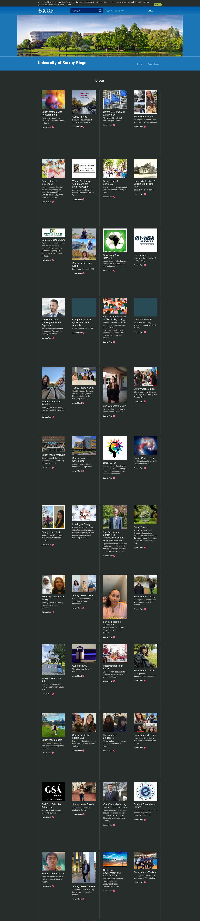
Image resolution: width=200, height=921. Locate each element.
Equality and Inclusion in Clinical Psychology (114, 318)
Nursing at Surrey (81, 524)
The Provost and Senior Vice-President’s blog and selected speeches (113, 536)
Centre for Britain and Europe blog (114, 113)
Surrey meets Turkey (144, 596)
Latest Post (46, 127)
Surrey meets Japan (144, 670)
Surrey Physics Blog (144, 458)
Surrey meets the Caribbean (112, 623)
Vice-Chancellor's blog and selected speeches (115, 805)
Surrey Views (140, 527)
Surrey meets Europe (145, 735)
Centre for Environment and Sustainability (112, 873)
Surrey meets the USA (114, 406)
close (157, 4)
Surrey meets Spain (52, 740)
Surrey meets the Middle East (81, 736)
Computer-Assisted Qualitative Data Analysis (82, 322)
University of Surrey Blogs (62, 62)
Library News (140, 255)
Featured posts (153, 64)
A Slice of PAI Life (143, 319)
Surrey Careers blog (144, 389)
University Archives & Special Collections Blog (145, 184)
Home (139, 64)
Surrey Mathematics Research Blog (52, 113)
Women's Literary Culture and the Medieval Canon (81, 184)
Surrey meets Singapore (110, 736)
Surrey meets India (51, 532)
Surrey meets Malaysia (53, 455)
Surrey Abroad (79, 117)
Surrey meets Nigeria (83, 387)
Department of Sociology (110, 182)
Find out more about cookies (59, 5)
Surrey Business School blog (80, 459)
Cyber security (79, 666)
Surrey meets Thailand (145, 872)
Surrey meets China (82, 595)
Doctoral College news (53, 240)
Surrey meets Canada (83, 886)
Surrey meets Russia (83, 804)
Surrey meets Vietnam (53, 873)
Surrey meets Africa (144, 116)
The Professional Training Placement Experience (51, 322)
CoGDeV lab (109, 463)
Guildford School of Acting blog (51, 805)
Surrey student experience (49, 182)
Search (99, 10)
